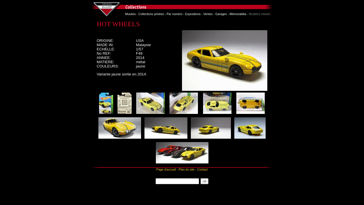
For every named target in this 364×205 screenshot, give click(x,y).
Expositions (193, 14)
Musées (130, 14)
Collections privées (151, 14)
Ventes (208, 14)
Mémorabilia (237, 14)
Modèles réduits (259, 14)
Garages (221, 14)
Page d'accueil (166, 169)
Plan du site (187, 169)
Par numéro (175, 14)
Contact (202, 169)
